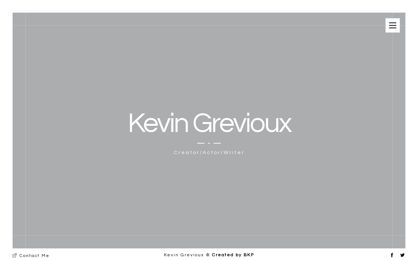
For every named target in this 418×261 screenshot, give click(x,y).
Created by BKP (233, 255)
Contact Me (31, 255)
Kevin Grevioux (209, 123)
